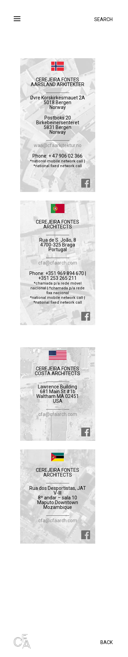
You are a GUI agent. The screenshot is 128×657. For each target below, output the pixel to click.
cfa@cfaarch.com (57, 263)
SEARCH (103, 19)
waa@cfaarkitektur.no (58, 145)
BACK (106, 642)
